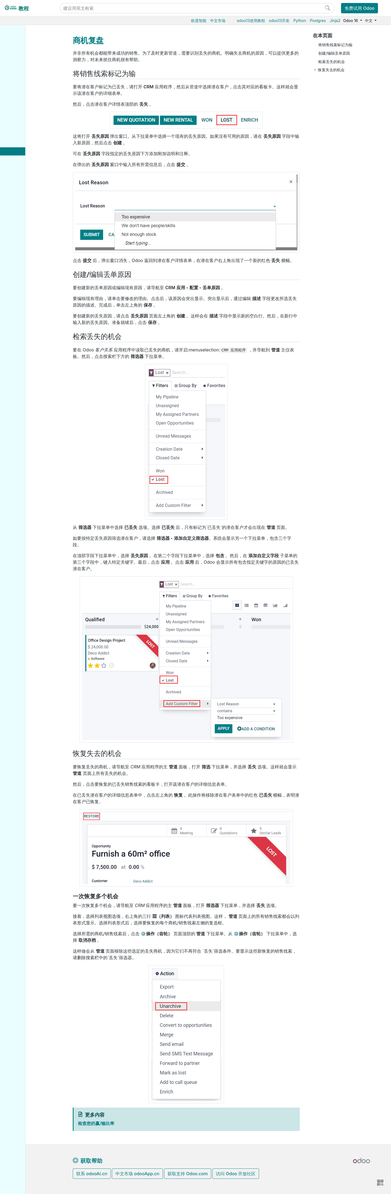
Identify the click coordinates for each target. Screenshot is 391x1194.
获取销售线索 (29, 176)
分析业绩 (25, 193)
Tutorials (21, 350)
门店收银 (21, 110)
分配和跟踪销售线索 (35, 184)
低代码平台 (23, 234)
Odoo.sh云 (23, 280)
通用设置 (21, 243)
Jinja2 (335, 20)
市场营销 (21, 209)
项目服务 (21, 218)
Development (25, 387)
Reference (23, 366)
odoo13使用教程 (251, 20)
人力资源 (21, 126)
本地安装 (21, 288)
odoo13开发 (279, 20)
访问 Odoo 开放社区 (236, 1173)
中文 (369, 20)
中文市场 (217, 20)
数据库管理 (23, 254)
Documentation (27, 395)
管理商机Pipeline (33, 143)
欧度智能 (198, 20)
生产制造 (21, 76)
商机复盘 (30, 151)
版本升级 (21, 296)
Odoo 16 (351, 20)
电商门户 (21, 101)
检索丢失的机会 (331, 61)
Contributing (25, 378)
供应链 (19, 93)
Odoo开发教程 (26, 341)
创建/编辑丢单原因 (334, 53)
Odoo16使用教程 (28, 35)
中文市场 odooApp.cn (137, 1173)
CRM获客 (22, 134)
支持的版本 (23, 313)
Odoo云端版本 (26, 271)
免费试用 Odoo (359, 8)
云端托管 (21, 263)
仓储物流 (21, 68)
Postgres (318, 20)
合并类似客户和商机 (40, 168)
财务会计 (21, 118)
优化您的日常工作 (33, 201)
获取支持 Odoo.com (188, 1173)
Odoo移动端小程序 (30, 321)
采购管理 (21, 51)
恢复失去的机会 (331, 69)
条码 (17, 85)
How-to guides (27, 358)
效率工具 (21, 226)
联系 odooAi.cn (91, 1173)
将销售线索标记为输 (335, 44)
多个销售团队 (34, 159)
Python (299, 20)
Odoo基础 (22, 43)
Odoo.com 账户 (28, 329)
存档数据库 (23, 305)
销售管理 (21, 60)
